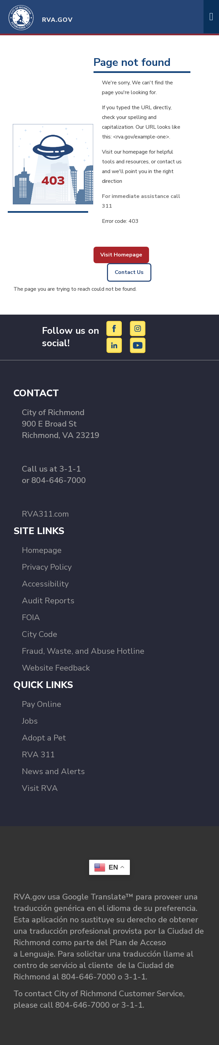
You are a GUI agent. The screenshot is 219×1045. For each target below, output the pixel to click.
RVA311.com (45, 514)
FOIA (31, 617)
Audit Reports (48, 600)
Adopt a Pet (44, 737)
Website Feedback (56, 667)
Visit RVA (40, 788)
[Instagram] (138, 328)
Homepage (42, 550)
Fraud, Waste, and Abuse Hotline (83, 651)
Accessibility (45, 583)
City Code (39, 634)
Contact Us (129, 272)
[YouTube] (138, 345)
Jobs (30, 721)
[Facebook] (115, 328)
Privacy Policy (47, 567)
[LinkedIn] (115, 345)
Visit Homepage (121, 254)
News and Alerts (53, 771)
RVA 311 (38, 754)
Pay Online (41, 704)
